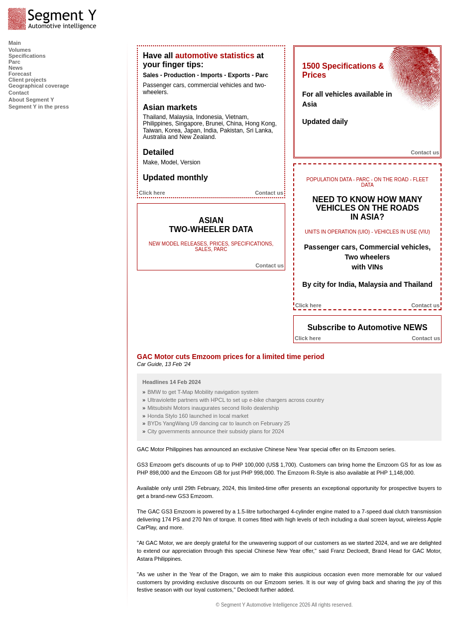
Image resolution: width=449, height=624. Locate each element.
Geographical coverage (38, 86)
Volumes (19, 50)
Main (14, 43)
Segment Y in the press (38, 107)
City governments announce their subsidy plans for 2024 (215, 431)
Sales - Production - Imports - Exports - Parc (205, 75)
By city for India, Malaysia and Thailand (367, 284)
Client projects (27, 80)
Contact (18, 93)
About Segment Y (31, 100)
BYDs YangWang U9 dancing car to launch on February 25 (218, 423)
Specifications (27, 56)
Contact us (269, 193)
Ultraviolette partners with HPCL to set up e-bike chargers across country (235, 400)
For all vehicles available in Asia (347, 99)
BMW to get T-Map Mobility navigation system (202, 392)
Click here (152, 193)
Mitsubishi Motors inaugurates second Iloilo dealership (213, 408)
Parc (14, 62)
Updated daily (325, 121)
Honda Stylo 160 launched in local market (197, 416)
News (15, 68)
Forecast (19, 74)
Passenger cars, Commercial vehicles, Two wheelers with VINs (367, 257)
